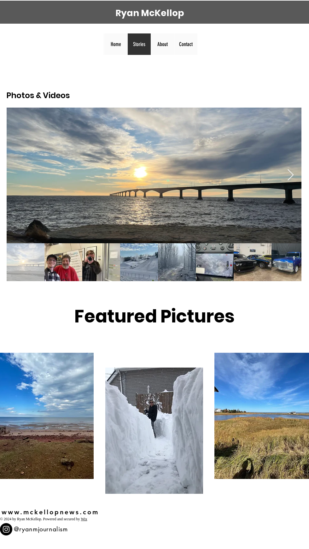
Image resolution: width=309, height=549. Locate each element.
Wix (84, 519)
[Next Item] (290, 175)
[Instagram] (6, 529)
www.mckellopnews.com (50, 512)
